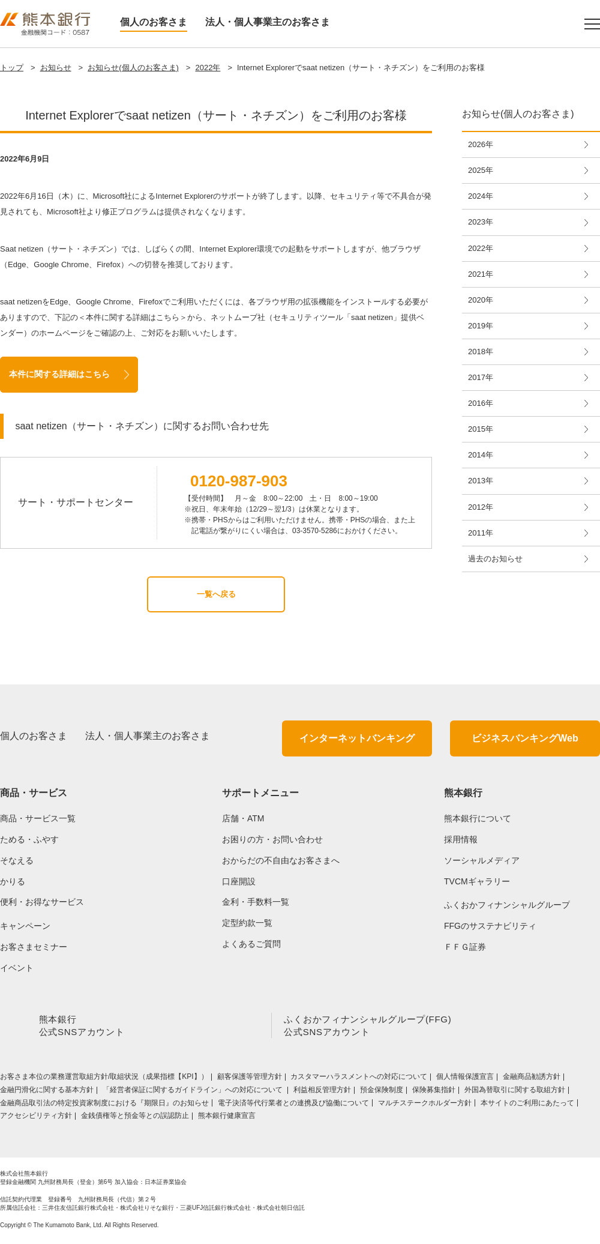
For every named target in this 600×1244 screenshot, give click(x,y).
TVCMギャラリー (477, 881)
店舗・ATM (243, 818)
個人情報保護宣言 (465, 1079)
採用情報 (461, 839)
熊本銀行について (477, 818)
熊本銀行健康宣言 (227, 1118)
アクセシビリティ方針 (36, 1118)
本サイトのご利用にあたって (527, 1105)
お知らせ (55, 67)
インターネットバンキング (357, 738)
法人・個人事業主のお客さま (267, 22)
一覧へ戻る (216, 594)
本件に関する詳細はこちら (59, 374)
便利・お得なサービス (42, 902)
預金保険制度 (381, 1092)
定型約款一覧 (247, 923)
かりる (12, 881)
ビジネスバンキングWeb (525, 738)
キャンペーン (25, 926)
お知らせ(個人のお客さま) (133, 67)
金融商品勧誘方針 (531, 1079)
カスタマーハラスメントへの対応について (358, 1079)
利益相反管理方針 (322, 1092)
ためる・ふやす (29, 839)
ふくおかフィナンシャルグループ (507, 905)
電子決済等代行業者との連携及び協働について (293, 1105)
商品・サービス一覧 (38, 818)
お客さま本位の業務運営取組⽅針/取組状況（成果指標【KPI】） (104, 1079)
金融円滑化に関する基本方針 (47, 1092)
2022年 (207, 67)
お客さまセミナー (33, 947)
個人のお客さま (153, 22)
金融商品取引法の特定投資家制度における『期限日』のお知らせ (104, 1105)
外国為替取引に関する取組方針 (514, 1092)
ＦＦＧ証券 (465, 947)
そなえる (17, 860)
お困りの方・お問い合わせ (272, 839)
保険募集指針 (433, 1092)
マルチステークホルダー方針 (425, 1105)
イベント (17, 968)
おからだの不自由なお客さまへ (281, 860)
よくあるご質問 (251, 944)
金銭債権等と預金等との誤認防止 (135, 1118)
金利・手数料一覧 (255, 902)
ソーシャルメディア (482, 860)
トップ (11, 67)
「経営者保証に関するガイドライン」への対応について (193, 1092)
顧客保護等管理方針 (249, 1079)
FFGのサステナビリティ (490, 926)
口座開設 (239, 881)
